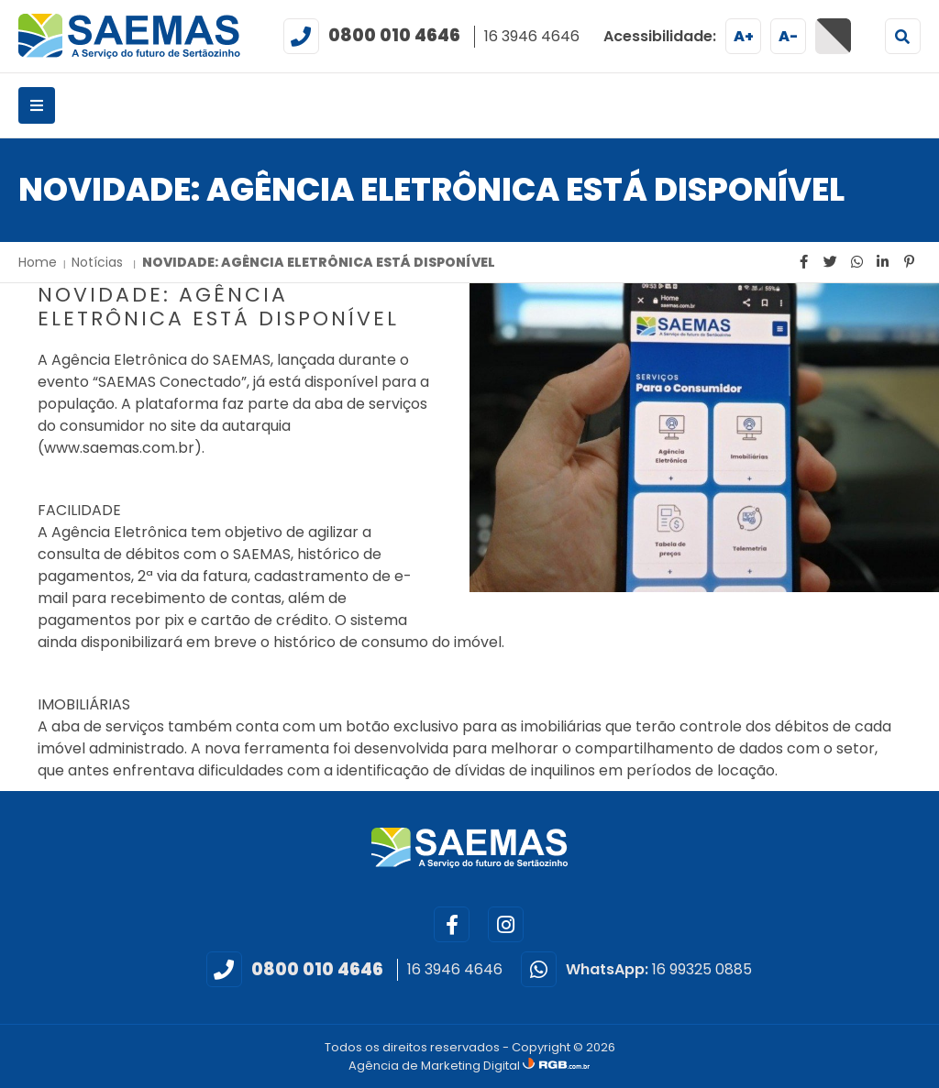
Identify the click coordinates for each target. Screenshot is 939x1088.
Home (37, 262)
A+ (744, 36)
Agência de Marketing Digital (435, 1065)
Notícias (99, 262)
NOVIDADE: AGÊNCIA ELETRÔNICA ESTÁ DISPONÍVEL (318, 262)
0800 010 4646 (394, 35)
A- (788, 36)
